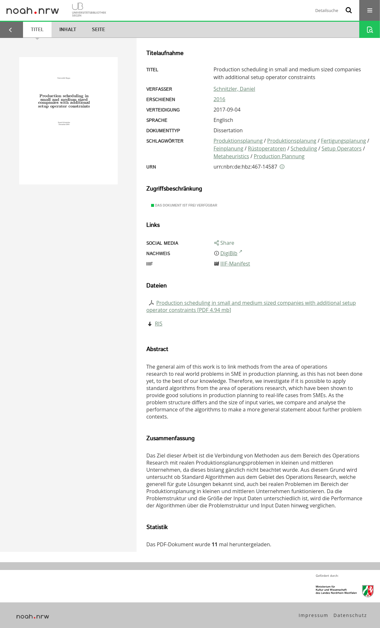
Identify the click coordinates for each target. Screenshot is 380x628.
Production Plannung (279, 156)
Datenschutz (350, 615)
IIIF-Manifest (235, 263)
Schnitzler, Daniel (234, 88)
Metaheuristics (231, 156)
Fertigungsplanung (343, 140)
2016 (219, 99)
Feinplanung (228, 148)
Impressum (313, 615)
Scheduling (304, 148)
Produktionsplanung (237, 140)
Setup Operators (342, 148)
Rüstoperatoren (267, 148)
